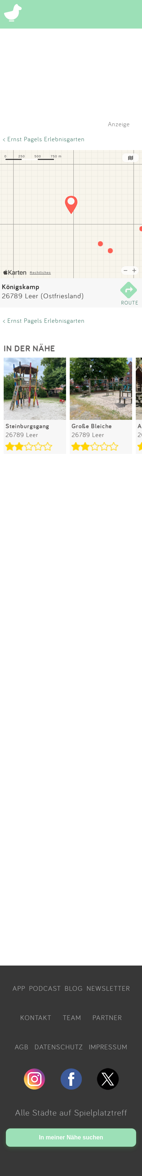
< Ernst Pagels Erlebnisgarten (44, 139)
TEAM (72, 1017)
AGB (22, 1046)
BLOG (74, 988)
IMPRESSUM (108, 1046)
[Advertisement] (71, 711)
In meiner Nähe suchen (71, 1137)
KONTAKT (35, 1017)
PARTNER (107, 1017)
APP (18, 988)
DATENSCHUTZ (58, 1046)
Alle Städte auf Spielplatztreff (71, 1112)
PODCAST (45, 988)
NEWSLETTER (108, 988)
